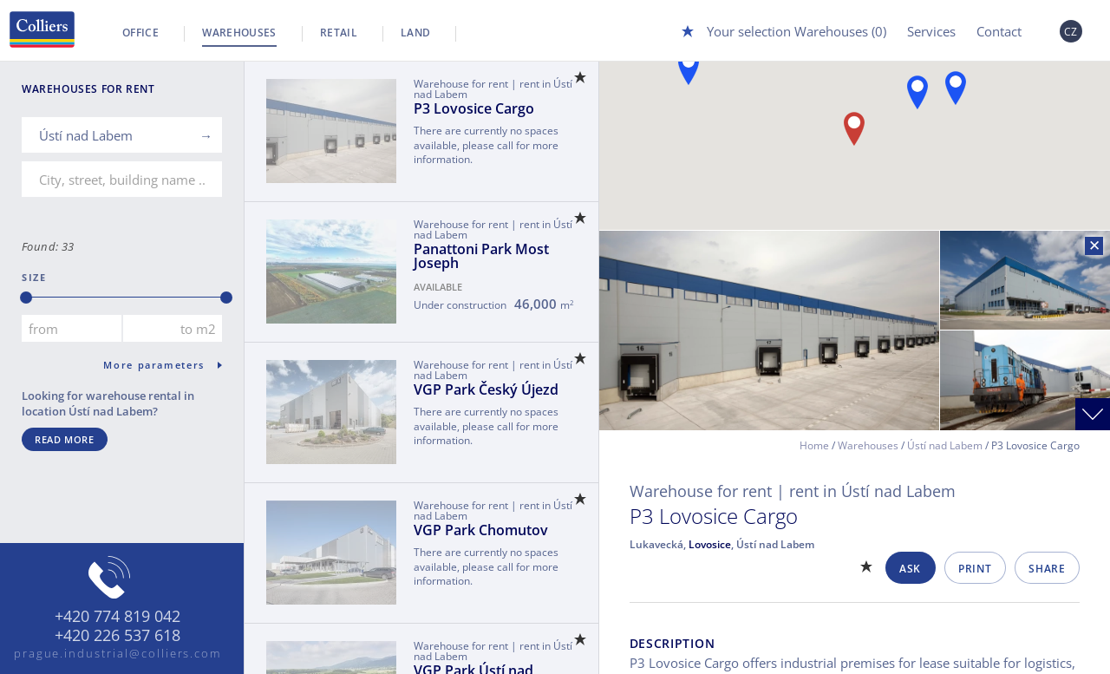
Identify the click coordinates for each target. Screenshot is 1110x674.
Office (140, 32)
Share (1046, 568)
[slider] (26, 297)
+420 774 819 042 (117, 616)
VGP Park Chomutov (481, 530)
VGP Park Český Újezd (486, 389)
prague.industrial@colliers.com (118, 653)
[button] (955, 88)
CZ (1071, 31)
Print (974, 568)
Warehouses (239, 32)
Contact (999, 31)
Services (931, 31)
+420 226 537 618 (117, 635)
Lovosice (710, 544)
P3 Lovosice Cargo (474, 108)
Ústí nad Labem (945, 445)
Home (814, 445)
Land (415, 32)
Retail (338, 32)
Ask (910, 568)
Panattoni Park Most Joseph (481, 255)
